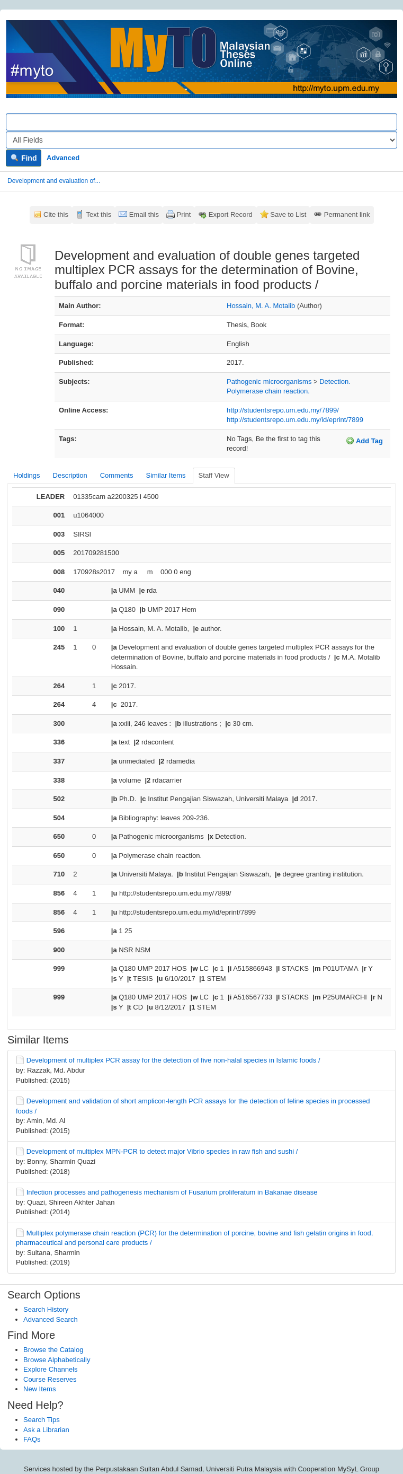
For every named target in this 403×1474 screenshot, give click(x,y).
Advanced (63, 158)
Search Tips (41, 1420)
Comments (116, 475)
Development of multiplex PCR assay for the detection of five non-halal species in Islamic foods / (173, 1060)
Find (24, 158)
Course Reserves (49, 1379)
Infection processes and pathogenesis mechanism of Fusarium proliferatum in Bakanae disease (172, 1192)
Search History (45, 1309)
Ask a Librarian (46, 1430)
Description (70, 475)
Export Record (231, 214)
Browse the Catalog (53, 1350)
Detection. (335, 381)
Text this (98, 214)
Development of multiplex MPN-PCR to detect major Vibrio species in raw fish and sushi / (162, 1151)
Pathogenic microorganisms (269, 381)
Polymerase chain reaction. (268, 391)
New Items (39, 1389)
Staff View (214, 475)
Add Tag (364, 440)
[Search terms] (201, 121)
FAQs (32, 1439)
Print (184, 214)
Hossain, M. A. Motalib (261, 306)
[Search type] (201, 139)
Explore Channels (50, 1369)
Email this (144, 214)
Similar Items (165, 475)
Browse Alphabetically (56, 1360)
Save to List (288, 214)
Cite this (55, 214)
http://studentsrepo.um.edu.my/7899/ (283, 410)
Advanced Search (50, 1319)
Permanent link (347, 214)
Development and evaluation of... (53, 181)
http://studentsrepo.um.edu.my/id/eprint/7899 (295, 420)
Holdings (26, 475)
